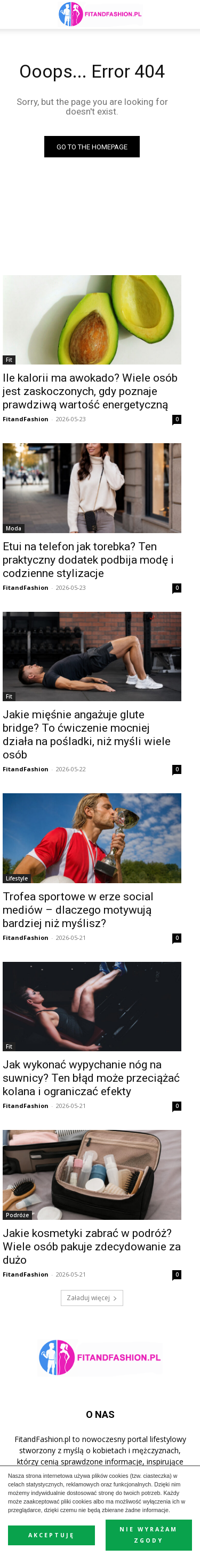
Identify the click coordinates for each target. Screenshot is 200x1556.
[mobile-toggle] (18, 14)
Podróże (17, 1215)
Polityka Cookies (149, 1512)
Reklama (30, 1512)
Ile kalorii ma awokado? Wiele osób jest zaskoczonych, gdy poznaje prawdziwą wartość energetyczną (90, 391)
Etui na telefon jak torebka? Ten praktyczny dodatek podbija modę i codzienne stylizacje (88, 560)
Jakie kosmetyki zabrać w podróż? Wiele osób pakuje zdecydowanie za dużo (92, 1246)
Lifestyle (17, 878)
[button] (185, 14)
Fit (9, 359)
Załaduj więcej (92, 1297)
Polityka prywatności (84, 1512)
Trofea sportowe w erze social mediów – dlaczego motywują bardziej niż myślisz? (78, 910)
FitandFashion (26, 419)
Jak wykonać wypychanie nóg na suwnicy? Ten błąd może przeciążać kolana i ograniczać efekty (91, 1078)
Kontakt (100, 1524)
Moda (13, 528)
